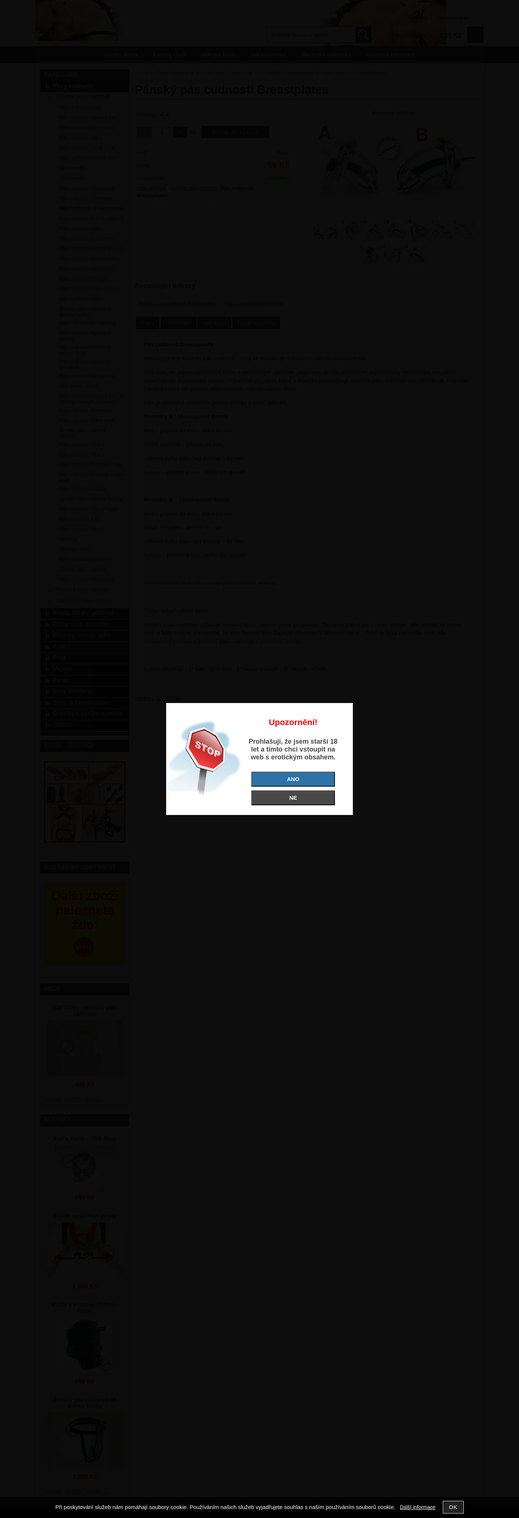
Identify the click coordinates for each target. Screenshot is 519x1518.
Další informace (417, 1507)
